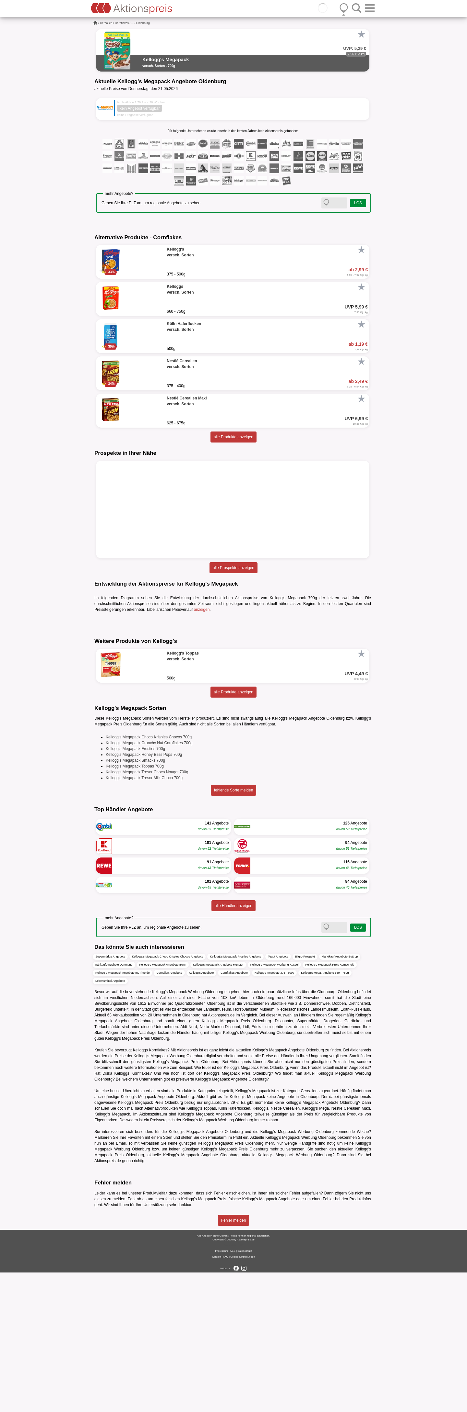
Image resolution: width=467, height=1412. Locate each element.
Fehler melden (233, 1360)
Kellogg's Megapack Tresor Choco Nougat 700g (147, 912)
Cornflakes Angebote (234, 1112)
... (132, 23)
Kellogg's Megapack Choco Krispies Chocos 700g (149, 877)
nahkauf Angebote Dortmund (114, 1104)
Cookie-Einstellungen (242, 1396)
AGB (232, 1390)
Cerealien (106, 23)
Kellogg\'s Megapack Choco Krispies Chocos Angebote (167, 1096)
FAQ (225, 1396)
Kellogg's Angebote (201, 1112)
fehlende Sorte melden (233, 930)
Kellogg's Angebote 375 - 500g (274, 1112)
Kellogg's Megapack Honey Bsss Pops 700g (144, 894)
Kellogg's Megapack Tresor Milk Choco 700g (144, 917)
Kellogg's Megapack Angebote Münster (218, 1104)
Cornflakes (122, 23)
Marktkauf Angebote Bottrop (340, 1096)
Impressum (221, 1390)
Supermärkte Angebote (110, 1096)
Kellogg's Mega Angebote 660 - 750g (325, 1112)
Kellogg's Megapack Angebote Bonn (162, 1104)
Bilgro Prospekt (305, 1096)
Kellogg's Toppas (201, 1248)
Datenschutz (244, 1390)
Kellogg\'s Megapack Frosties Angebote (235, 1096)
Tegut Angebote (278, 1096)
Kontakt (216, 1396)
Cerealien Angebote (169, 1112)
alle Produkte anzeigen (233, 437)
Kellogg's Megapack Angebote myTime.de (122, 1112)
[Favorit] (361, 34)
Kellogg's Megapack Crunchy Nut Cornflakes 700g (149, 882)
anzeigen (202, 609)
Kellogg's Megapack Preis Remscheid (329, 1104)
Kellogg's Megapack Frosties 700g (135, 888)
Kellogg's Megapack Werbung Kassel (274, 1104)
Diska (107, 1213)
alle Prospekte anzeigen (233, 568)
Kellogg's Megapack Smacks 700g (135, 900)
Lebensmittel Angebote (110, 1120)
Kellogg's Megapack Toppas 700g (135, 906)
